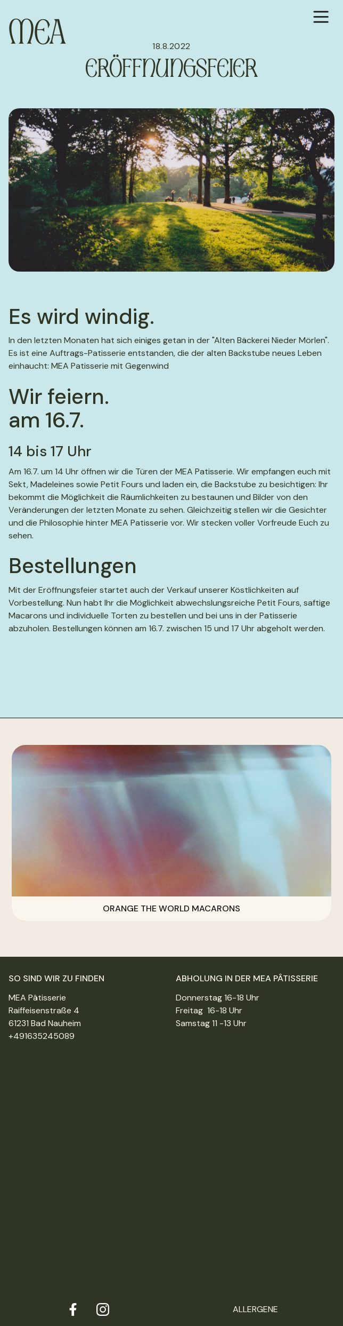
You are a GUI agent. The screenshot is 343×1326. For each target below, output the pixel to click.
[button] (320, 16)
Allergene (255, 1309)
